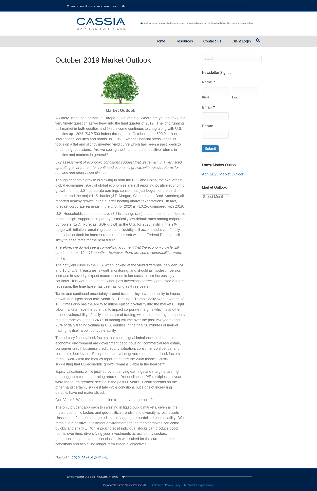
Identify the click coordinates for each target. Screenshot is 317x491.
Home (160, 41)
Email (208, 107)
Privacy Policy (172, 485)
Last (235, 97)
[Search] (258, 40)
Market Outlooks (95, 458)
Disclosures (156, 485)
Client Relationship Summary (198, 485)
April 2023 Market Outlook (223, 174)
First (205, 97)
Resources (184, 41)
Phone (207, 126)
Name (208, 82)
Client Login (241, 41)
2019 (76, 458)
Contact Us (212, 41)
